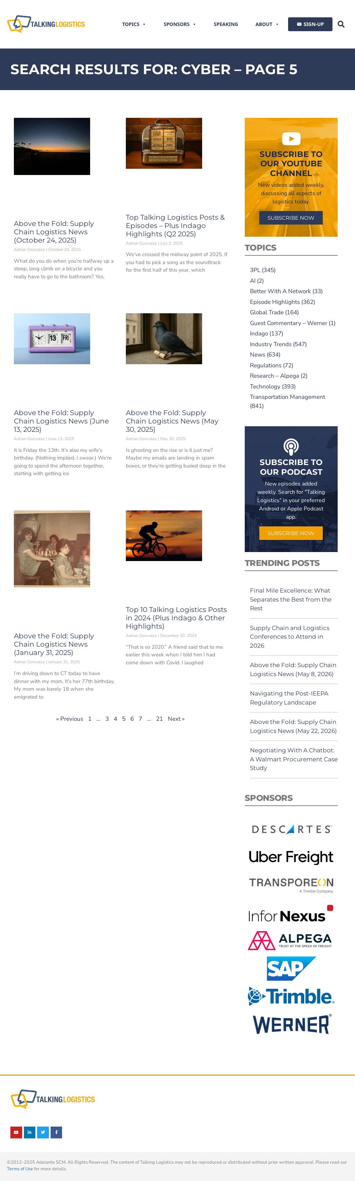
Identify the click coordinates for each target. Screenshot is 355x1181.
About (267, 24)
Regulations (266, 365)
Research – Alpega (274, 376)
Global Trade (267, 312)
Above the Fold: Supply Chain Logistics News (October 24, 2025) (54, 231)
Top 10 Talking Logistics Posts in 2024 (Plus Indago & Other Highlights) (176, 617)
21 (159, 719)
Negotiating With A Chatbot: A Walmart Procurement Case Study (294, 759)
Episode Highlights (275, 302)
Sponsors (180, 24)
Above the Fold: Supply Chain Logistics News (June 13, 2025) (61, 421)
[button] (341, 24)
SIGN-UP (314, 24)
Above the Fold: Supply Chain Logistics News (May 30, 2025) (172, 421)
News (257, 355)
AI (253, 281)
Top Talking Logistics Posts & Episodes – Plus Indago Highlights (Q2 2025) (175, 225)
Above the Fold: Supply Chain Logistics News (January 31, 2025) (54, 644)
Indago (259, 334)
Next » (176, 719)
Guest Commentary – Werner (288, 323)
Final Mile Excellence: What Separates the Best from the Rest (290, 599)
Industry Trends (271, 344)
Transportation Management (287, 397)
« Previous (69, 719)
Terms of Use (20, 1169)
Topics (134, 24)
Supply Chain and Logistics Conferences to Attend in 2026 (289, 636)
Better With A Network (280, 291)
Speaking (226, 24)
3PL (255, 270)
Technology (265, 387)
